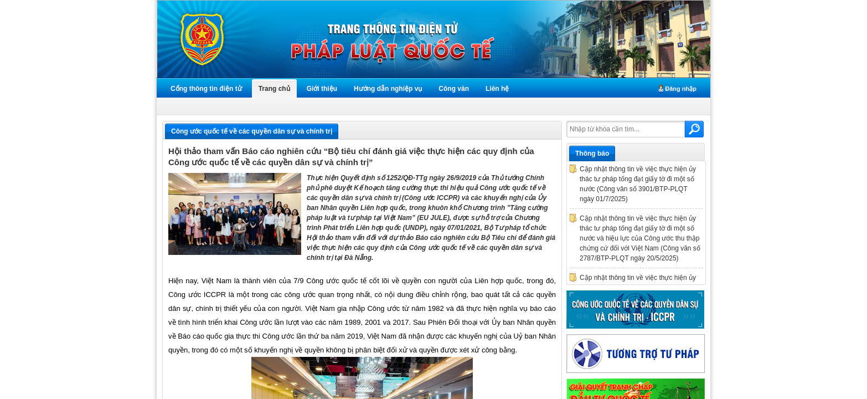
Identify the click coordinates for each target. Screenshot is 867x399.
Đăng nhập (680, 88)
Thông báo (592, 153)
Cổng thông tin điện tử (206, 89)
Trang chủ (274, 89)
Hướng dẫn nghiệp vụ (388, 89)
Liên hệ (497, 89)
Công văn (453, 89)
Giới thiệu (322, 89)
